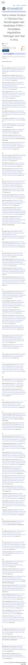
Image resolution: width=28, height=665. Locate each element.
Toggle (3, 3)
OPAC (14, 5)
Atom (24, 46)
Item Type (16, 53)
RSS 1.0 (24, 48)
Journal (18, 5)
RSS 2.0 (24, 50)
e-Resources (23, 5)
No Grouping (21, 53)
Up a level (6, 43)
